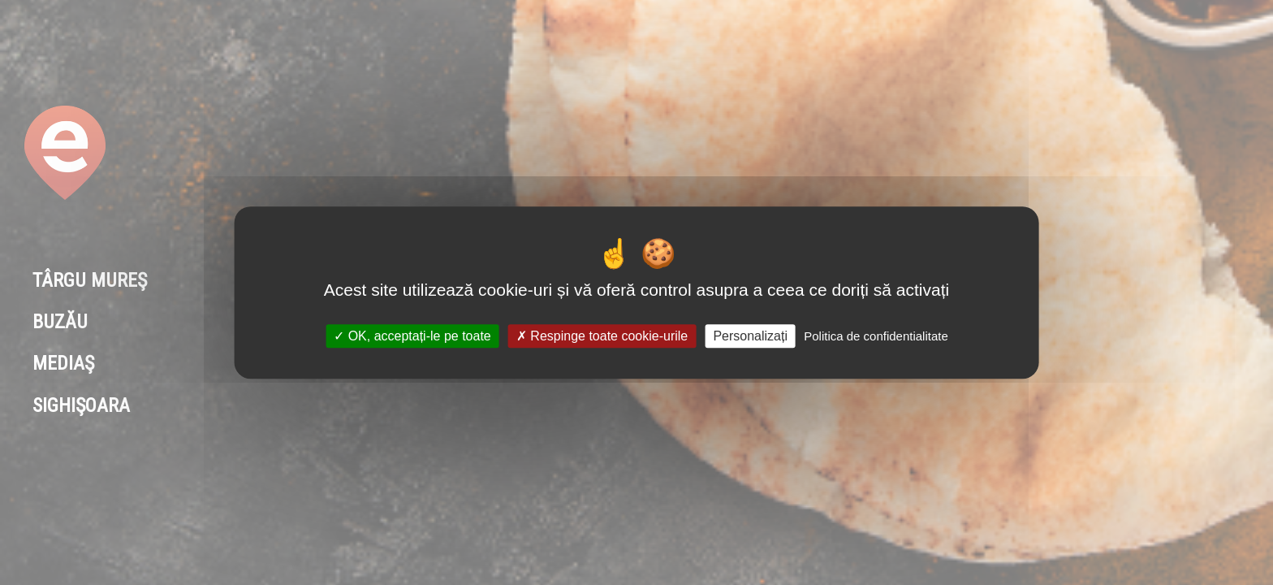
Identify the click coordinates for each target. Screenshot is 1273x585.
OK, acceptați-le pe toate (412, 336)
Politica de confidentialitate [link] (876, 336)
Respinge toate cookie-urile (602, 336)
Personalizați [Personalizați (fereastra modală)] (750, 336)
